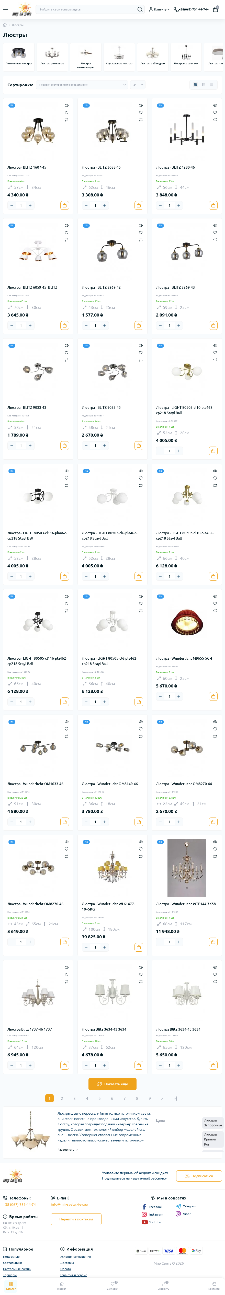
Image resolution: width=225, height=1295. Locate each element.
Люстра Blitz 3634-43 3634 (104, 1029)
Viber (183, 1214)
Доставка (67, 1262)
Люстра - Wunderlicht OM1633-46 (35, 784)
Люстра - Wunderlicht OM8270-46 (35, 904)
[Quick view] (67, 105)
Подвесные (11, 1256)
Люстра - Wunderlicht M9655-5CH (184, 658)
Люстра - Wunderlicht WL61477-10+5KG (108, 906)
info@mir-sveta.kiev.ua (69, 1204)
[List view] (203, 84)
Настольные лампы (17, 1268)
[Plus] (30, 205)
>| (175, 1098)
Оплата (65, 1268)
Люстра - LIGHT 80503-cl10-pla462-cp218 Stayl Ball (184, 410)
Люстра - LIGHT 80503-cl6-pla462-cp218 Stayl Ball (109, 535)
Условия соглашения (75, 1256)
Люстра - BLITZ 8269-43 (175, 287)
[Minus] (12, 205)
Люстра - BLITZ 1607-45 (26, 167)
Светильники (12, 1262)
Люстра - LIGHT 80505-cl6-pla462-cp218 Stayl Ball (109, 661)
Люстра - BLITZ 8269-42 (101, 287)
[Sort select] (82, 84)
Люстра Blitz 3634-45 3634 (178, 1029)
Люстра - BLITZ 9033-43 (26, 407)
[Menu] (5, 9)
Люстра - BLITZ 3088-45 (101, 167)
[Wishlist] (67, 112)
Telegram (185, 1206)
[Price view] (211, 84)
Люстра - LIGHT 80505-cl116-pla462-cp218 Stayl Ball (37, 661)
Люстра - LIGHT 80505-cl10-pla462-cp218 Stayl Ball (184, 535)
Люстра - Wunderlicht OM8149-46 (110, 784)
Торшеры (10, 1275)
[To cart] (64, 205)
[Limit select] (137, 84)
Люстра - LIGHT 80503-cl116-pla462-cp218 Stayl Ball (37, 535)
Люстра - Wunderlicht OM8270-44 (184, 784)
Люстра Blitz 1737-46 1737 (29, 1029)
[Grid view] (195, 84)
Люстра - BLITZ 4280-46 (175, 167)
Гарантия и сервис (73, 1275)
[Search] (140, 9)
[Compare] (67, 119)
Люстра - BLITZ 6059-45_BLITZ (32, 287)
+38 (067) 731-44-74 (19, 1205)
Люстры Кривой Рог (210, 1139)
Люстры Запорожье (213, 1122)
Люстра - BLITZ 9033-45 (101, 407)
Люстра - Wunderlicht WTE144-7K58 (186, 904)
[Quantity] (21, 205)
